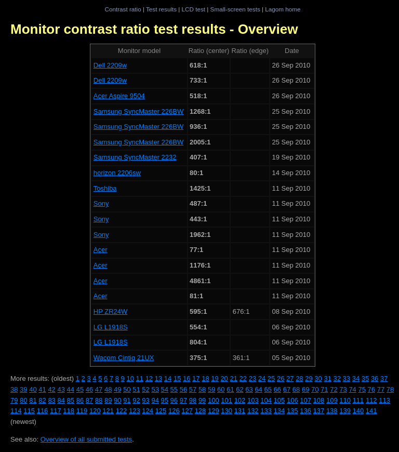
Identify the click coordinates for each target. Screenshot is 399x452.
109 (332, 400)
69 (305, 389)
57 (192, 389)
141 (371, 411)
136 (305, 411)
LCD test (193, 9)
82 (42, 400)
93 (145, 400)
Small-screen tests (235, 9)
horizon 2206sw (117, 173)
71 (324, 389)
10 (130, 378)
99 (202, 400)
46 (89, 389)
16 (186, 378)
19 (214, 378)
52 (145, 389)
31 (327, 378)
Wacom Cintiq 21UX (124, 358)
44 (70, 389)
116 (42, 411)
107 (305, 400)
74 (352, 389)
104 (266, 400)
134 (279, 411)
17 (196, 378)
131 (240, 411)
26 (280, 378)
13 (158, 378)
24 (261, 378)
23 (252, 378)
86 (80, 400)
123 (134, 411)
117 (55, 411)
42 (51, 389)
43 (60, 389)
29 (308, 378)
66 (277, 389)
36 (374, 378)
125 (161, 411)
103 (253, 400)
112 (371, 400)
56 (183, 389)
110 (345, 400)
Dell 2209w (110, 65)
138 (332, 411)
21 (233, 378)
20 (224, 378)
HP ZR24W (111, 311)
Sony (101, 203)
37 (384, 378)
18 (205, 378)
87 (89, 400)
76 (371, 389)
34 (356, 378)
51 (136, 389)
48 (108, 389)
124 (147, 411)
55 (174, 389)
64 (258, 389)
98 (192, 400)
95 (164, 400)
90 (117, 400)
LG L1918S (111, 327)
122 (121, 411)
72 (333, 389)
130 (226, 411)
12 (149, 378)
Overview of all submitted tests (86, 439)
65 (268, 389)
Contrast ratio (122, 9)
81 (32, 400)
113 (384, 400)
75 (361, 389)
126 (174, 411)
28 (299, 378)
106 (292, 400)
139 (345, 411)
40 (32, 389)
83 (51, 400)
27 (290, 378)
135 (292, 411)
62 (239, 389)
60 (220, 389)
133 (266, 411)
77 (380, 389)
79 (14, 400)
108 (319, 400)
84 (60, 400)
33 (346, 378)
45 (80, 389)
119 (82, 411)
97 (183, 400)
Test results (161, 9)
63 (248, 389)
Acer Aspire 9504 (119, 96)
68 (296, 389)
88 (98, 400)
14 (167, 378)
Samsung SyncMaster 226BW (138, 111)
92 (136, 400)
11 (139, 378)
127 (187, 411)
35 (365, 378)
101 (226, 400)
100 (213, 400)
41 (42, 389)
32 (337, 378)
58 (202, 389)
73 (343, 389)
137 (319, 411)
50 (126, 389)
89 (108, 400)
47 (98, 389)
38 (14, 389)
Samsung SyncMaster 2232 (135, 157)
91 (126, 400)
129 (213, 411)
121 (108, 411)
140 (358, 411)
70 (314, 389)
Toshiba (105, 188)
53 (154, 389)
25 (271, 378)
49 (117, 389)
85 (70, 400)
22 (243, 378)
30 (318, 378)
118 (68, 411)
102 (240, 400)
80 (23, 400)
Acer (101, 250)
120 (95, 411)
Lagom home (282, 9)
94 (154, 400)
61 (230, 389)
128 (200, 411)
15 (177, 378)
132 (253, 411)
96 (174, 400)
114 (16, 411)
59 (211, 389)
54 (164, 389)
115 (29, 411)
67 (286, 389)
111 (358, 400)
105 (279, 400)
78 (390, 389)
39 (23, 389)
